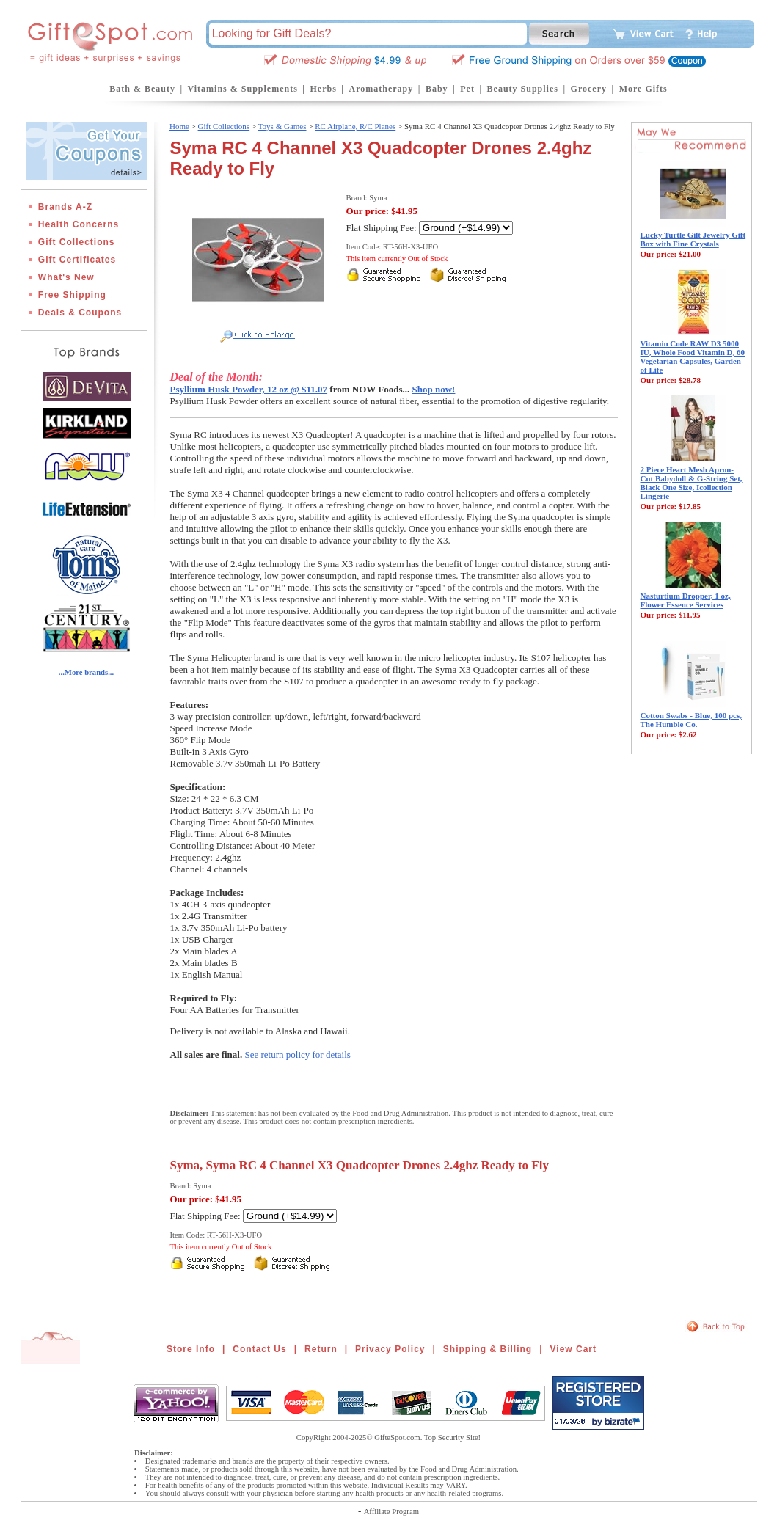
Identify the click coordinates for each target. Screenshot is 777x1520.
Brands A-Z (65, 207)
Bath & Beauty (142, 89)
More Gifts (643, 89)
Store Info (191, 1349)
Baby (437, 89)
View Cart (573, 1349)
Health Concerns (78, 224)
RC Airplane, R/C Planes (355, 126)
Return (321, 1349)
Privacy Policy (390, 1349)
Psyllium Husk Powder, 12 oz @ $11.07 (249, 389)
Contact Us (259, 1349)
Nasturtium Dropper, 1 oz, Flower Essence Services (686, 600)
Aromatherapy (381, 89)
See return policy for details (297, 1054)
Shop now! (434, 389)
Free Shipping (72, 295)
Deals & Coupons (80, 312)
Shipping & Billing (487, 1349)
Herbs (323, 89)
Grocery (589, 89)
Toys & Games (282, 126)
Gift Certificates (77, 260)
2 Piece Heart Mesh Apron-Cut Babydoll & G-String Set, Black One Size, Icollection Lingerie (692, 482)
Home (179, 126)
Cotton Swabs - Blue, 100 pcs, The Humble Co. (691, 719)
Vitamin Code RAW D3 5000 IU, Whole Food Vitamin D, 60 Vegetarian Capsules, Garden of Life (693, 356)
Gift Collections (76, 242)
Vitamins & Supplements (243, 89)
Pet (467, 89)
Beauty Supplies (522, 89)
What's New (66, 277)
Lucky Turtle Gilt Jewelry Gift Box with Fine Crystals (693, 239)
